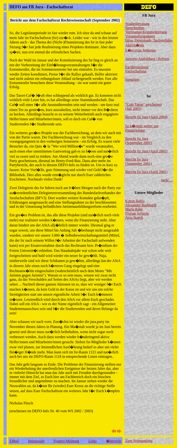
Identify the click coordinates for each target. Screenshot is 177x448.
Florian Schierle (137, 213)
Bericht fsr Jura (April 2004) (146, 117)
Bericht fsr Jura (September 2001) (138, 161)
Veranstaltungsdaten (140, 36)
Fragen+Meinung (66, 441)
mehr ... (166, 180)
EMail (14, 441)
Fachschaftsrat (136, 71)
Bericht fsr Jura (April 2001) (146, 172)
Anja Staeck (134, 217)
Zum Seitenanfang (139, 441)
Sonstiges (132, 79)
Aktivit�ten (134, 45)
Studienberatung (137, 24)
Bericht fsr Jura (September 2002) (138, 141)
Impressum (36, 441)
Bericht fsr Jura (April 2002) (146, 151)
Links (92, 441)
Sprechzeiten (135, 28)
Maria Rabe (134, 209)
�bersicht (113, 441)
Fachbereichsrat (137, 67)
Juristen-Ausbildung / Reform (147, 59)
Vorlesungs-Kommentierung (146, 32)
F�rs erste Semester (140, 50)
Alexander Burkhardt (141, 205)
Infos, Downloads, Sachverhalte (148, 40)
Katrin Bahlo (135, 201)
